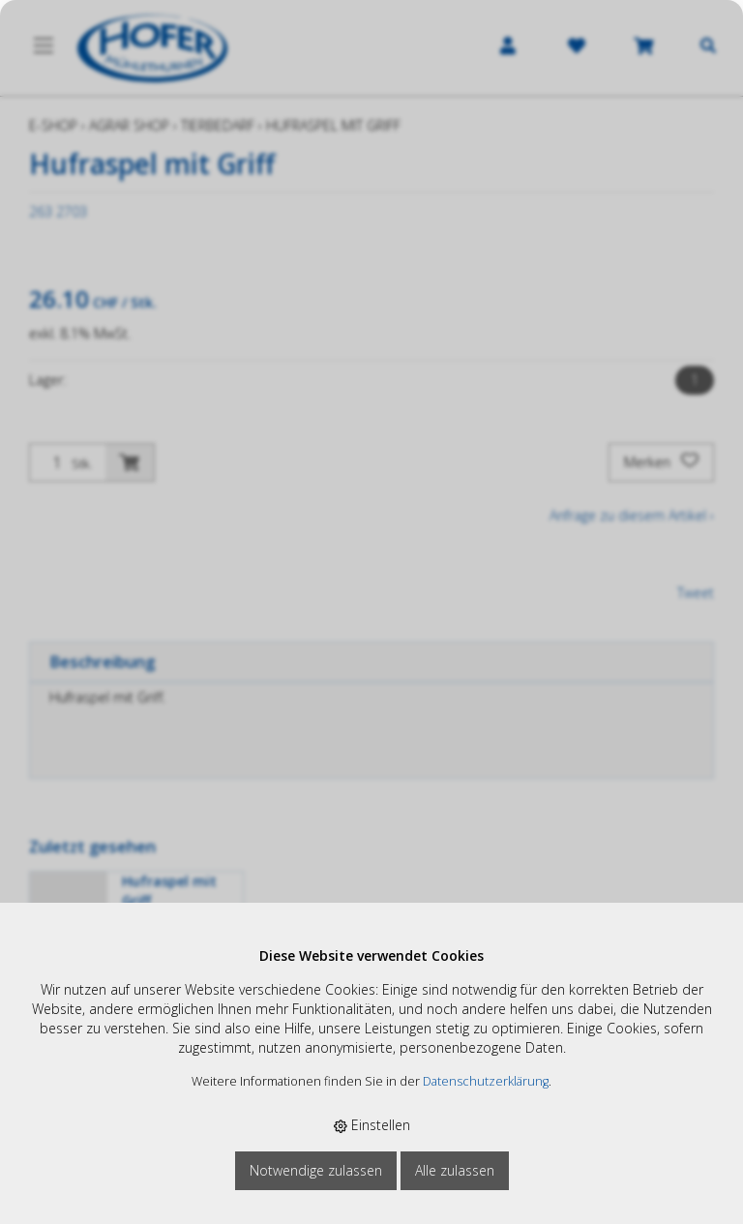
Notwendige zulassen (316, 1170)
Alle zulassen (454, 1170)
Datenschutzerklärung (486, 1081)
